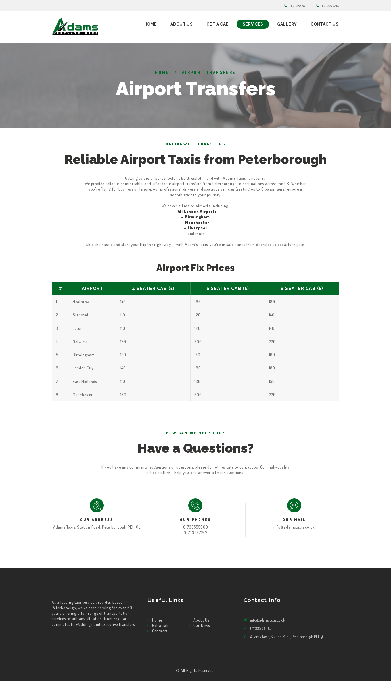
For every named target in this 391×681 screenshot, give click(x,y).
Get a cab (160, 625)
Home (162, 72)
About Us (201, 620)
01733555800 (299, 5)
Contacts (159, 630)
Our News (201, 625)
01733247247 (330, 5)
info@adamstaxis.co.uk (294, 527)
